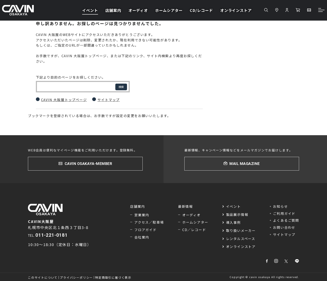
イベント (90, 10)
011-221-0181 (51, 235)
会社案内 (141, 237)
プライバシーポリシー (76, 277)
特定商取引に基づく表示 (113, 277)
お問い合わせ (284, 227)
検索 (121, 87)
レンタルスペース (240, 238)
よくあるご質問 (286, 220)
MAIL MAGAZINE (244, 163)
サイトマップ (108, 99)
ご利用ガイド (284, 213)
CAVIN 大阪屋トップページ (64, 99)
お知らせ (280, 206)
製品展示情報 (237, 214)
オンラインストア (236, 10)
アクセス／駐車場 (149, 222)
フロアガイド (145, 229)
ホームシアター (168, 10)
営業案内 (141, 214)
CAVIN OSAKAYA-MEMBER (88, 163)
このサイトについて (43, 277)
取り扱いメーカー (241, 230)
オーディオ (138, 10)
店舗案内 (113, 10)
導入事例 (233, 222)
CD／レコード (194, 229)
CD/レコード (201, 10)
